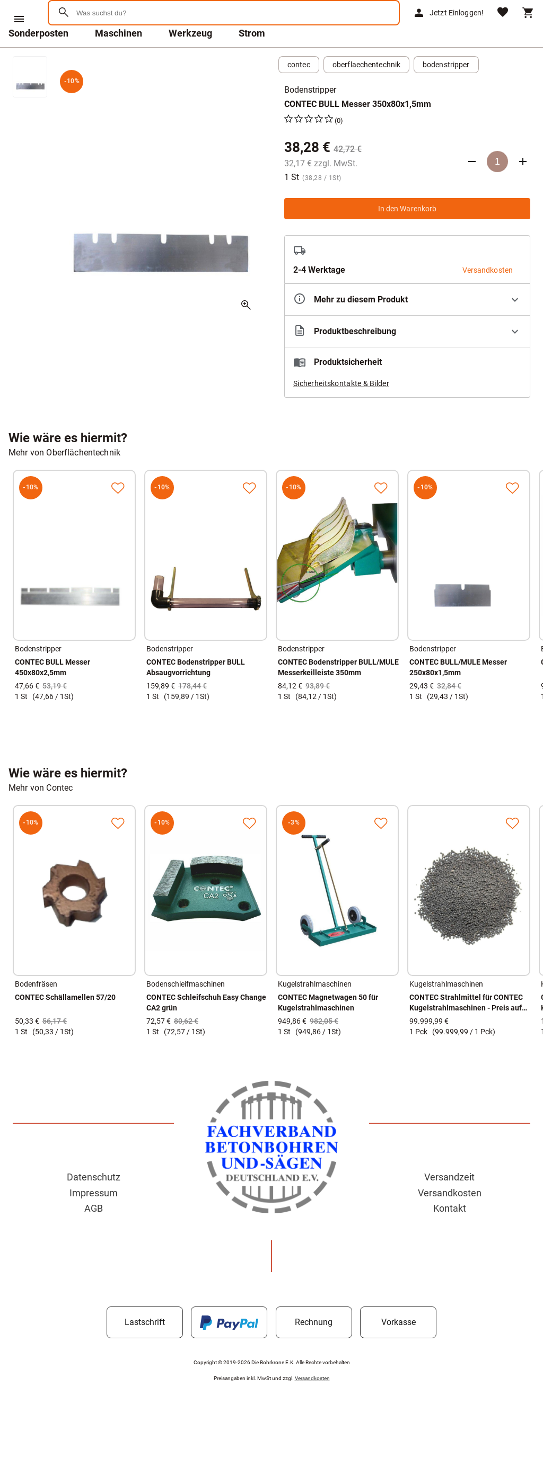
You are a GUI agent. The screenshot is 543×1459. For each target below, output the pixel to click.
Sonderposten (38, 60)
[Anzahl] (497, 189)
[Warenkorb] (528, 26)
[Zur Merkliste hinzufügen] (117, 515)
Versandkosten (449, 1220)
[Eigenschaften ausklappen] (407, 327)
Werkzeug (190, 60)
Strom (252, 60)
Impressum (93, 1220)
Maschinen (118, 60)
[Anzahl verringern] (472, 189)
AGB (93, 1235)
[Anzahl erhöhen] (523, 189)
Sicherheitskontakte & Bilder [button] (341, 411)
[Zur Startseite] (101, 50)
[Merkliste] (502, 27)
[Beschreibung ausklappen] (407, 358)
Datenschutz (93, 1204)
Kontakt (449, 1235)
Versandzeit (449, 1204)
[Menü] (19, 19)
